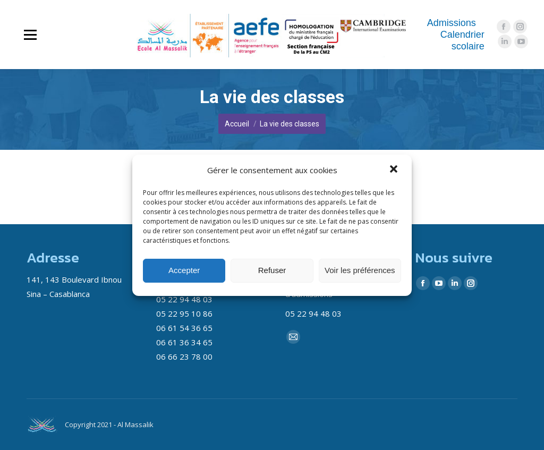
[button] (394, 170)
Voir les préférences (360, 270)
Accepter (184, 270)
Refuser (272, 270)
